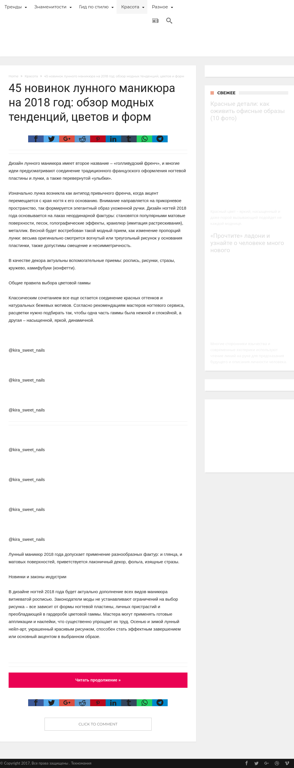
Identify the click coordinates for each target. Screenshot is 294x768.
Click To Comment (98, 724)
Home (13, 76)
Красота (31, 76)
